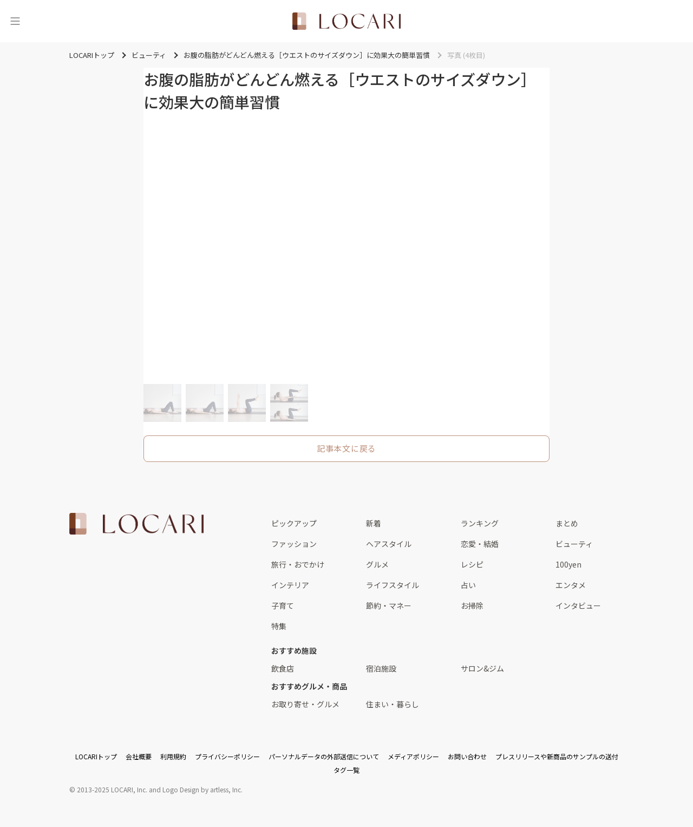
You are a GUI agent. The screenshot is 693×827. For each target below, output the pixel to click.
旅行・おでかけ (297, 564)
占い (468, 584)
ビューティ (574, 543)
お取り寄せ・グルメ (305, 704)
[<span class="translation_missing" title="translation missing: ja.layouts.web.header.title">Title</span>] (346, 21)
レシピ (472, 564)
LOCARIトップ (96, 756)
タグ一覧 (346, 769)
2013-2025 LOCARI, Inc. (112, 789)
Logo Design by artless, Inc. (202, 789)
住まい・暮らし (392, 704)
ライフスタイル (392, 584)
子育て (282, 605)
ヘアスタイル (388, 543)
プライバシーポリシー (227, 756)
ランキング (480, 523)
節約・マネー (388, 605)
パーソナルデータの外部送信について (324, 756)
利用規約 (173, 756)
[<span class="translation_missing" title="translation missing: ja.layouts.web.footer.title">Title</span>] (136, 524)
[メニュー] (15, 21)
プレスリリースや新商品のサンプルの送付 (556, 756)
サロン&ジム (482, 668)
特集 (278, 626)
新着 (373, 523)
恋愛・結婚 (480, 543)
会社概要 (139, 756)
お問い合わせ (467, 756)
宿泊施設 (381, 668)
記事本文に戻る (346, 448)
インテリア (290, 584)
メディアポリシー (413, 756)
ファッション (294, 543)
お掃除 (472, 605)
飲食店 (282, 668)
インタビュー (578, 605)
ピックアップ (294, 523)
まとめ (566, 523)
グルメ (377, 564)
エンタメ (570, 584)
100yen (568, 564)
